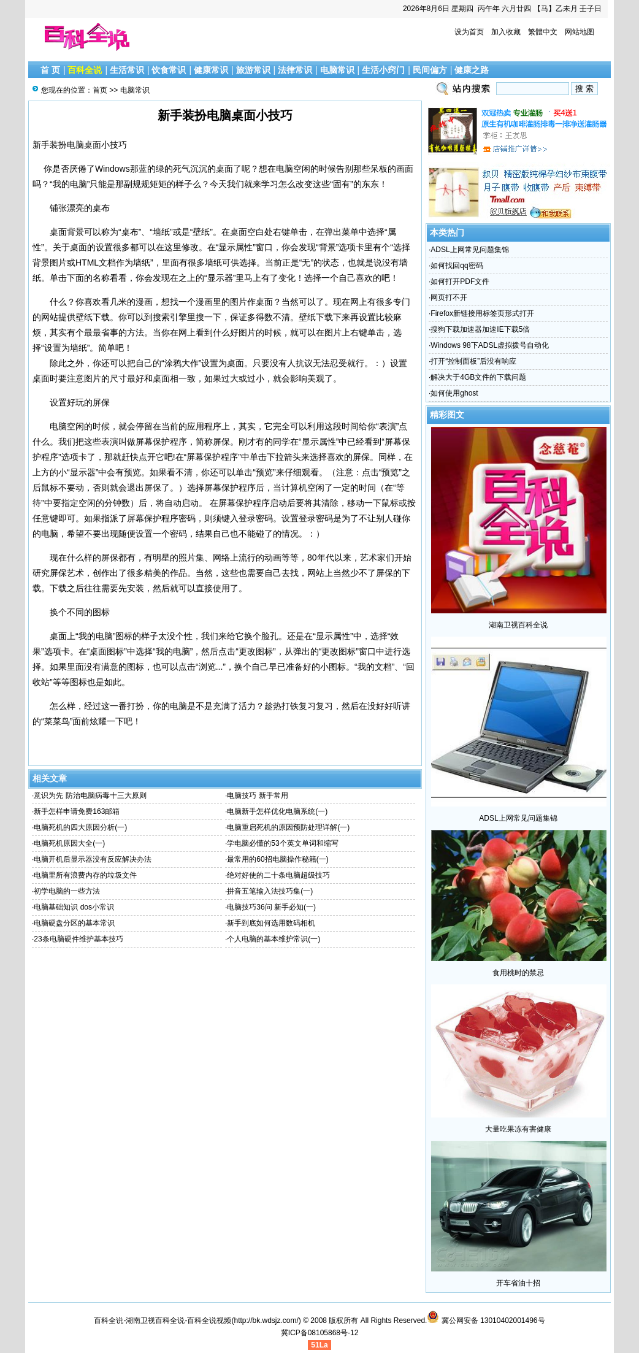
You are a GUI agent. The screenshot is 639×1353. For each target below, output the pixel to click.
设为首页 (469, 32)
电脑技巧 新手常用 (257, 795)
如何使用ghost (454, 393)
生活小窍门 (383, 70)
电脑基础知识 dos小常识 (74, 907)
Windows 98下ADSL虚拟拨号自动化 (489, 345)
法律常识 (295, 70)
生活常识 (127, 70)
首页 (100, 90)
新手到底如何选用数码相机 (271, 923)
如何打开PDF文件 (459, 281)
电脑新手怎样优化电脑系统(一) (277, 811)
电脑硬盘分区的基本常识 (74, 923)
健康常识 (211, 70)
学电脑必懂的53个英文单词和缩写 (282, 843)
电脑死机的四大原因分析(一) (80, 827)
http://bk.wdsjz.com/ (266, 1320)
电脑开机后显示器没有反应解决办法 (92, 859)
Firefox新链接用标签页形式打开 (482, 313)
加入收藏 (506, 32)
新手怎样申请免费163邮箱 (77, 811)
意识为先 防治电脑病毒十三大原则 (90, 795)
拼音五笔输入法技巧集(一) (270, 891)
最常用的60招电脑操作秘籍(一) (277, 859)
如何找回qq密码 (456, 265)
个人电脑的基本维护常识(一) (273, 939)
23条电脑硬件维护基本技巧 (78, 939)
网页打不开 (448, 297)
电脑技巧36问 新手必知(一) (271, 907)
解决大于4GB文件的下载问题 (478, 377)
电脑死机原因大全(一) (69, 843)
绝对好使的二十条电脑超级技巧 (278, 875)
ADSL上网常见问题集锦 (469, 249)
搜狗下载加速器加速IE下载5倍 (480, 329)
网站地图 (579, 32)
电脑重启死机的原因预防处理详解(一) (288, 827)
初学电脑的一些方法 (67, 891)
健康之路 (471, 70)
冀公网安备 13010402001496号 (486, 1320)
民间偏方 (430, 70)
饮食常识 (168, 70)
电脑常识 (337, 70)
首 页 (50, 70)
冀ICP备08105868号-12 (320, 1332)
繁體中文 (542, 32)
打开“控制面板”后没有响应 (473, 361)
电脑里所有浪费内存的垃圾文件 (85, 875)
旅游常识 (253, 70)
